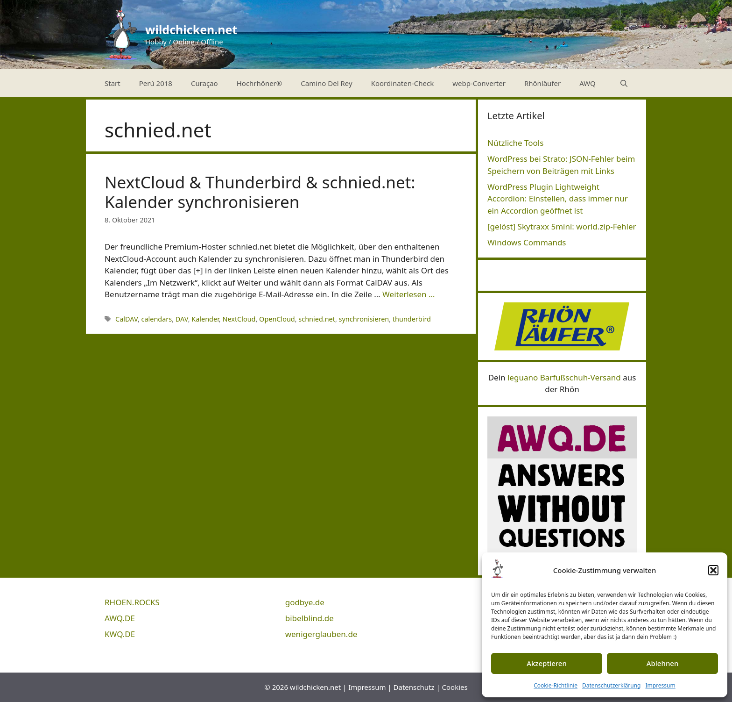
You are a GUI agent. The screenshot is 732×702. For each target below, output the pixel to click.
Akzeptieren (547, 663)
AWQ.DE (120, 618)
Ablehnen (663, 663)
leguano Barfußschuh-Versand (564, 377)
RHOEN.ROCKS (132, 602)
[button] (713, 570)
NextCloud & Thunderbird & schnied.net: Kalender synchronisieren (260, 192)
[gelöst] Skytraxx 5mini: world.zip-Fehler (561, 226)
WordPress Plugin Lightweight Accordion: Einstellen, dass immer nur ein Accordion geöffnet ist (557, 198)
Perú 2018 (155, 83)
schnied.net (316, 319)
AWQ (587, 83)
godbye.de (304, 602)
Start (112, 83)
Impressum (660, 685)
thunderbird (412, 319)
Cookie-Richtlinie (555, 685)
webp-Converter (479, 83)
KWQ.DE (120, 634)
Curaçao (204, 83)
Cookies (455, 687)
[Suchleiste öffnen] (624, 83)
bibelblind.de (309, 618)
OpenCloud (277, 319)
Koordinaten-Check (402, 83)
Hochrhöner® (259, 83)
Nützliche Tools (515, 142)
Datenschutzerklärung (611, 685)
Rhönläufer (542, 83)
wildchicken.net (191, 29)
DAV (182, 319)
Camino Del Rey (326, 83)
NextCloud (238, 319)
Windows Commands (526, 242)
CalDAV (126, 319)
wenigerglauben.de (321, 634)
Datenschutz (414, 687)
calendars (156, 319)
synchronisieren (364, 319)
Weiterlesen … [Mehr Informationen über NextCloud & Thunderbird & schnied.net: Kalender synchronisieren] (408, 294)
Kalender (205, 319)
